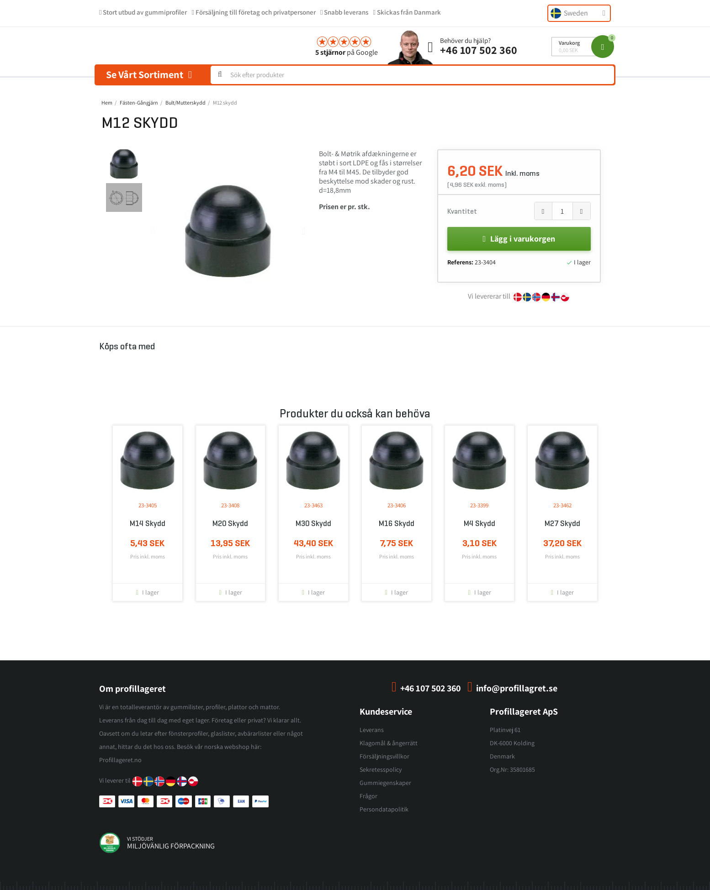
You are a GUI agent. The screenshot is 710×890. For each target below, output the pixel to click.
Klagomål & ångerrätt (389, 743)
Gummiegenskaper (385, 783)
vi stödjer (140, 838)
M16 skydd (396, 523)
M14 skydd (147, 523)
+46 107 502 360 (478, 49)
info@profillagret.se (516, 688)
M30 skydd (313, 523)
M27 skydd (562, 523)
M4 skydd (479, 523)
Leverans (372, 730)
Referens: (460, 262)
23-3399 (479, 505)
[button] (152, 231)
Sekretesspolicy (381, 769)
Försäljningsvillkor (384, 756)
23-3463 (313, 505)
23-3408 (230, 505)
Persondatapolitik (384, 809)
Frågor (368, 796)
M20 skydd (230, 523)
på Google (346, 52)
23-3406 (396, 505)
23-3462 (562, 505)
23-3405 (147, 505)
